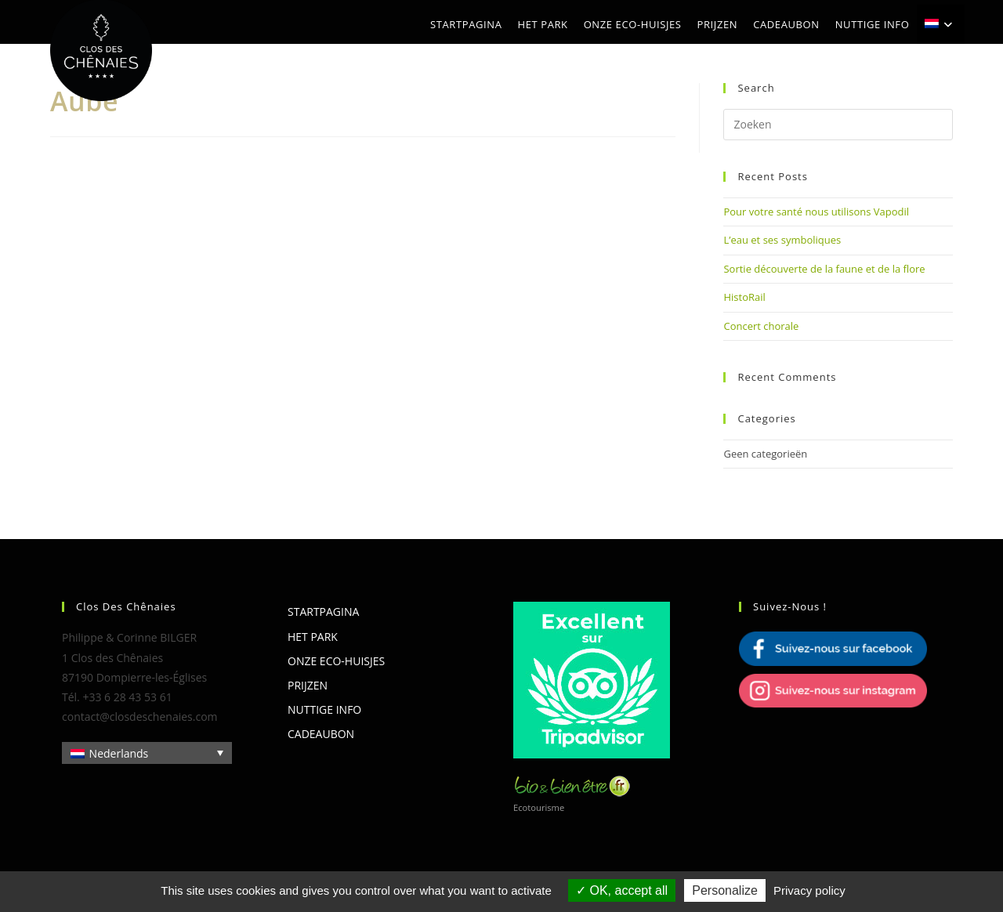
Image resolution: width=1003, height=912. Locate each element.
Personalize (725, 890)
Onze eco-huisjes (336, 660)
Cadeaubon (321, 733)
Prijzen (308, 685)
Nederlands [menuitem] (119, 753)
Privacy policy (809, 890)
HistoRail (744, 297)
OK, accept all (622, 890)
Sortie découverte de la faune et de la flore (824, 269)
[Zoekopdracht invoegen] (838, 124)
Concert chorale (760, 326)
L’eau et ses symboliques (782, 240)
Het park (313, 636)
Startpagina (323, 611)
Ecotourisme (538, 807)
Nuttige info (324, 709)
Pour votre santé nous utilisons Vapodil (816, 211)
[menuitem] (941, 24)
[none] (147, 752)
